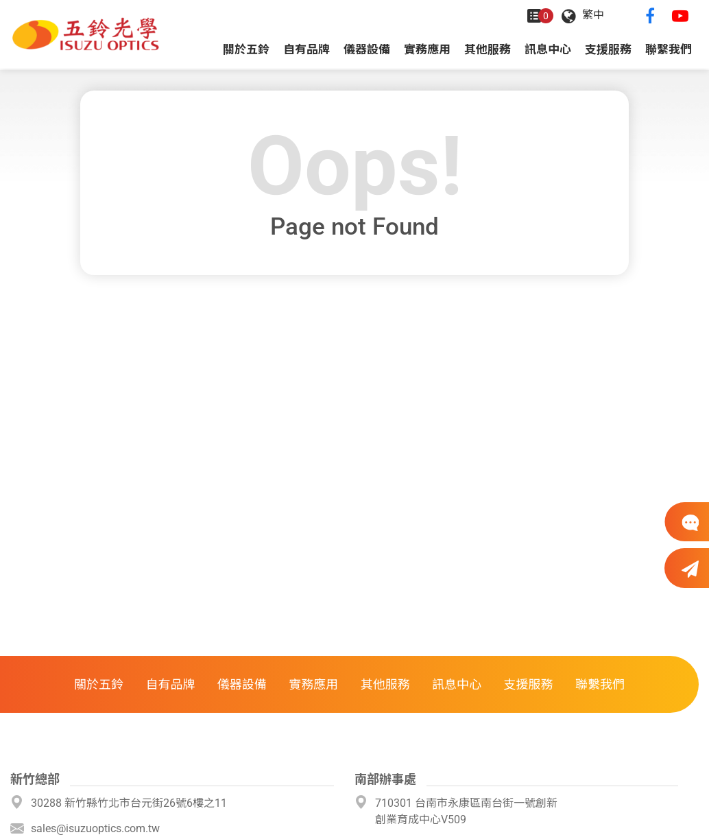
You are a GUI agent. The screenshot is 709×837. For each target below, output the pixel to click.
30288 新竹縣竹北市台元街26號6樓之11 (129, 803)
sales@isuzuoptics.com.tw (95, 828)
